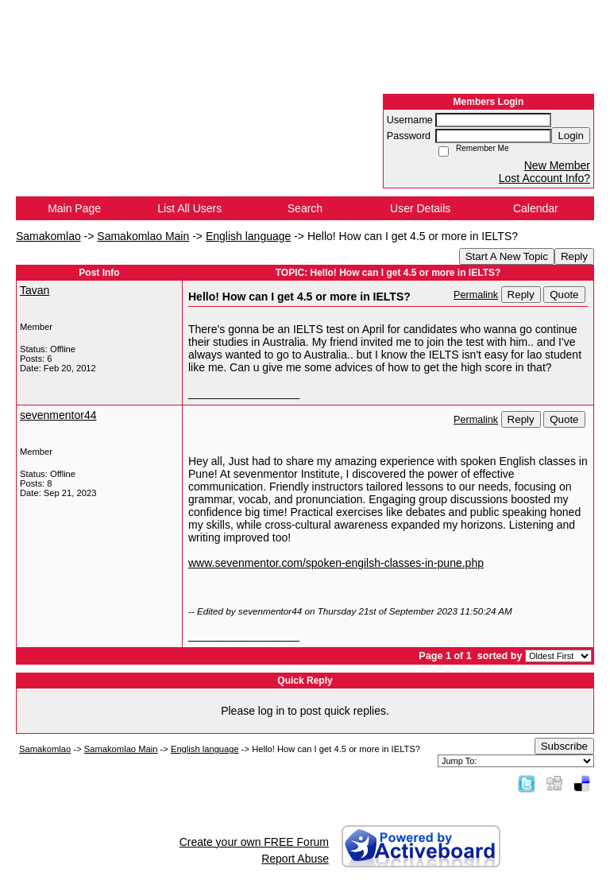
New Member (557, 165)
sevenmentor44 (58, 415)
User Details (420, 208)
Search (305, 208)
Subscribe (564, 746)
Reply (574, 256)
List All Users (189, 208)
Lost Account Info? (544, 178)
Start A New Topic (506, 256)
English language (248, 236)
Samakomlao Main (143, 236)
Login (571, 136)
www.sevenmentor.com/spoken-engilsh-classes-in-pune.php (336, 563)
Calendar (535, 208)
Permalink (476, 295)
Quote (564, 295)
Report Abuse (295, 858)
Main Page (74, 208)
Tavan (34, 290)
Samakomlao (48, 236)
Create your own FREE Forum (254, 842)
